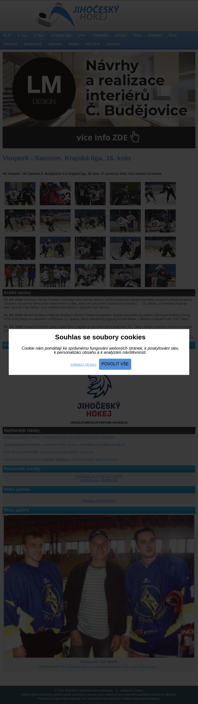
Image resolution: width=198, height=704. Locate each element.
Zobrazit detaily (84, 364)
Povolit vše (115, 364)
